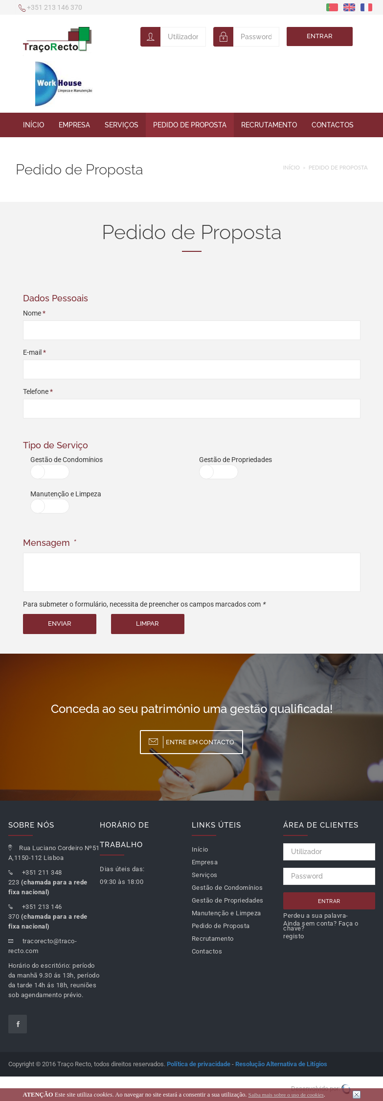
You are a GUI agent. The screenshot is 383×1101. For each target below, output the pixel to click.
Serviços (121, 125)
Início (33, 125)
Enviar (59, 623)
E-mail (34, 352)
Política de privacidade (198, 1064)
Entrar (320, 36)
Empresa (74, 125)
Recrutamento (269, 125)
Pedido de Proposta (189, 125)
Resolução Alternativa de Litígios (281, 1064)
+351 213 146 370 (50, 8)
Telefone (38, 391)
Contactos (333, 125)
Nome (34, 313)
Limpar (147, 623)
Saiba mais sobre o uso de (286, 1095)
